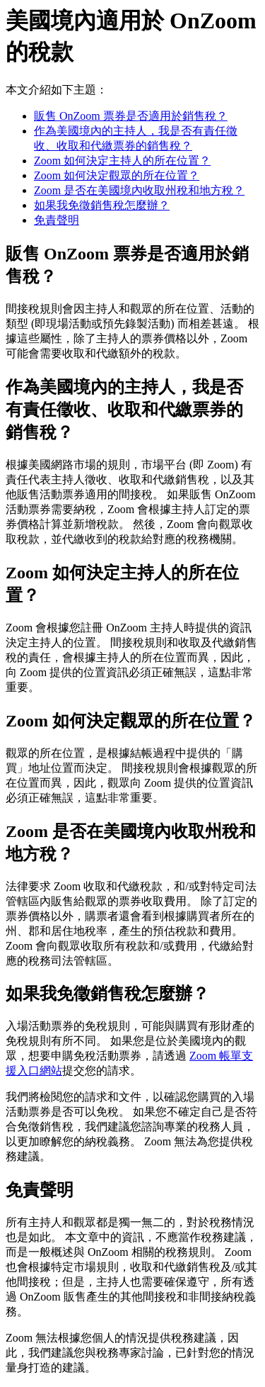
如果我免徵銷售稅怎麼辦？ (102, 205)
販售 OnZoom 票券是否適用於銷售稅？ (131, 116)
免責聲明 (56, 220)
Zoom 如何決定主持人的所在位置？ (122, 161)
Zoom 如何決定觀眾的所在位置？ (116, 175)
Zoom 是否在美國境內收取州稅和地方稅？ (139, 190)
